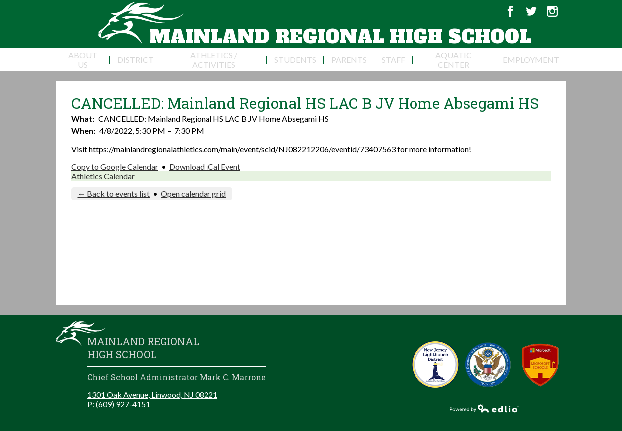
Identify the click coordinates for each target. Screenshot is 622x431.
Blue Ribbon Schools (488, 364)
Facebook (510, 11)
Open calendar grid (193, 193)
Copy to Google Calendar (114, 166)
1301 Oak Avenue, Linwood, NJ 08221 (152, 394)
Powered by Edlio (484, 408)
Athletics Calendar (103, 176)
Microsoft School (540, 364)
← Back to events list (113, 193)
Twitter (531, 11)
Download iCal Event (204, 166)
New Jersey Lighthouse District (436, 364)
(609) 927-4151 (123, 404)
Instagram (552, 11)
